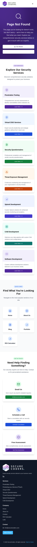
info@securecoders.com (18, 397)
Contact (5, 514)
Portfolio (27, 329)
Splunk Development (9, 498)
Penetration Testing (8, 484)
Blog (10, 329)
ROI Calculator (10, 343)
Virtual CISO (6, 490)
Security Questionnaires (10, 492)
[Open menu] (32, 3)
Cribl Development (8, 500)
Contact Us (18, 52)
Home (10, 315)
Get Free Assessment (18, 450)
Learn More (18, 106)
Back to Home (30, 542)
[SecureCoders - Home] (9, 3)
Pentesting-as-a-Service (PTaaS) (12, 487)
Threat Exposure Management (12, 495)
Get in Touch (8, 532)
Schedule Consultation (18, 424)
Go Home (18, 47)
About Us (27, 315)
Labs (4, 519)
